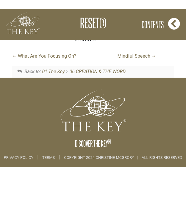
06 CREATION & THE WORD (97, 71)
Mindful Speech (136, 56)
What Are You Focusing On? (44, 56)
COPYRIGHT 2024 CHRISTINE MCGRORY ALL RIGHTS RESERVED (123, 157)
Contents (161, 24)
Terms (48, 157)
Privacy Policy (19, 157)
